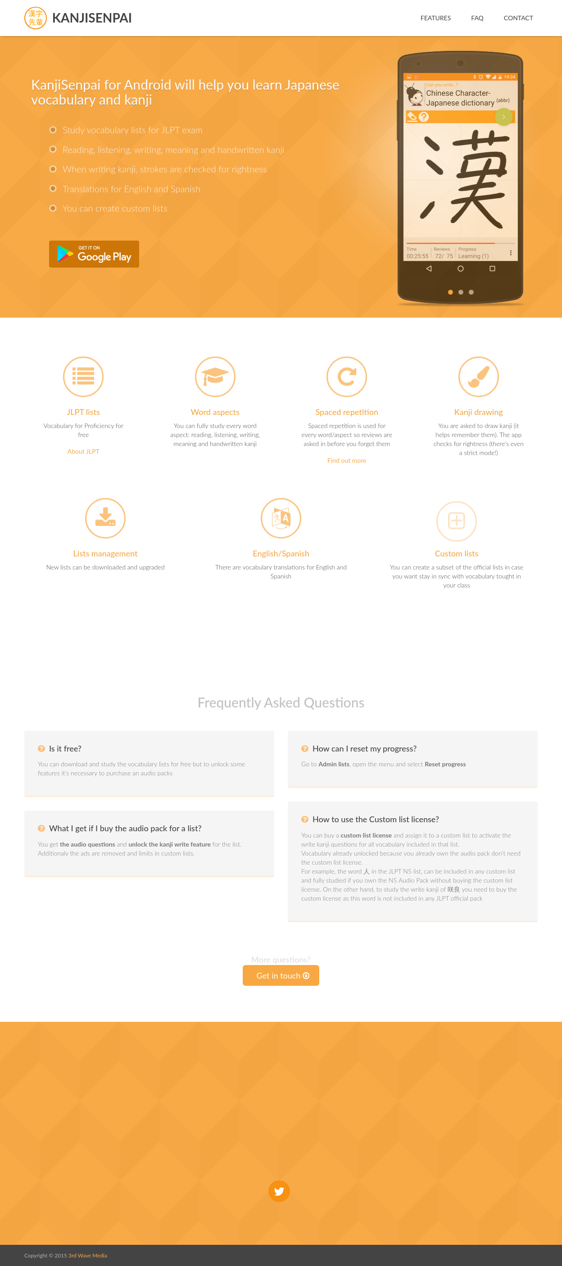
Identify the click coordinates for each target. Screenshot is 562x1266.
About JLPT (84, 451)
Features (436, 18)
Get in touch (283, 975)
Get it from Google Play (94, 254)
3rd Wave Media (87, 1255)
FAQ (477, 18)
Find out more (347, 460)
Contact (518, 18)
